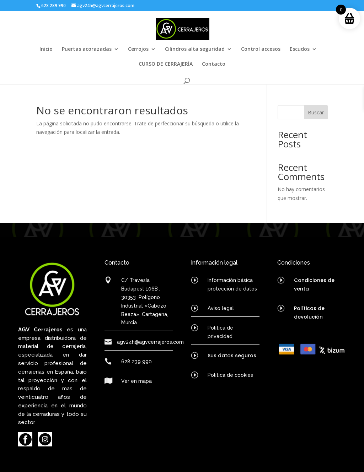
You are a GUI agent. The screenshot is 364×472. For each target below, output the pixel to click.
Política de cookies (230, 375)
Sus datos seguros (232, 355)
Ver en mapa (136, 381)
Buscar (316, 112)
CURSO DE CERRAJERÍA (166, 64)
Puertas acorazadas (87, 49)
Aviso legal (221, 308)
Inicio (46, 49)
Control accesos (260, 49)
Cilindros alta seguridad (195, 49)
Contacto (213, 64)
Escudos (300, 49)
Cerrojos (138, 49)
